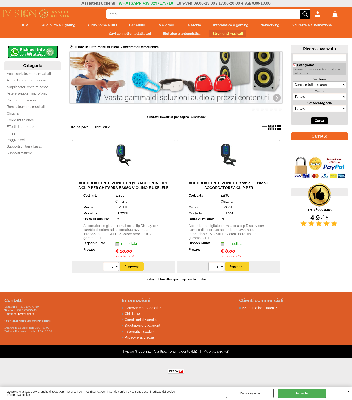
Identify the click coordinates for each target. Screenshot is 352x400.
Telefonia (195, 26)
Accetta (302, 393)
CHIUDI (348, 391)
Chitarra (13, 115)
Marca (320, 93)
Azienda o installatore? (259, 310)
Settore (319, 81)
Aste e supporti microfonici (27, 95)
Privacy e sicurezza (139, 339)
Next (279, 82)
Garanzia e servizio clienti (144, 310)
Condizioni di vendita (141, 322)
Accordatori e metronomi (26, 82)
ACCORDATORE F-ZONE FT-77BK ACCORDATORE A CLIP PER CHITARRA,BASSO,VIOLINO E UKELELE (123, 187)
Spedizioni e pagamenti (143, 328)
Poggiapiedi (16, 142)
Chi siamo (132, 316)
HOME (19, 26)
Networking (274, 26)
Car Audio (135, 26)
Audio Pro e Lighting (54, 26)
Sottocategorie (319, 105)
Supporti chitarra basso (24, 148)
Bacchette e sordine (22, 102)
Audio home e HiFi (99, 26)
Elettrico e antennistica (182, 35)
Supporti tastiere (19, 155)
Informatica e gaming (233, 26)
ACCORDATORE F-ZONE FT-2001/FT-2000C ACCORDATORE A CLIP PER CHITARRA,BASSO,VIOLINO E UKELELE (228, 189)
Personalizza (250, 393)
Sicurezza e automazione (317, 26)
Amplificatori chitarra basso (27, 89)
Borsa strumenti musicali (26, 109)
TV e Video (165, 26)
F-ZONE (121, 209)
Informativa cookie (18, 394)
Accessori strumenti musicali (29, 76)
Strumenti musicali (229, 35)
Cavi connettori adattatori (128, 35)
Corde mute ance (20, 122)
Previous (72, 82)
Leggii (11, 135)
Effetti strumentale (21, 129)
